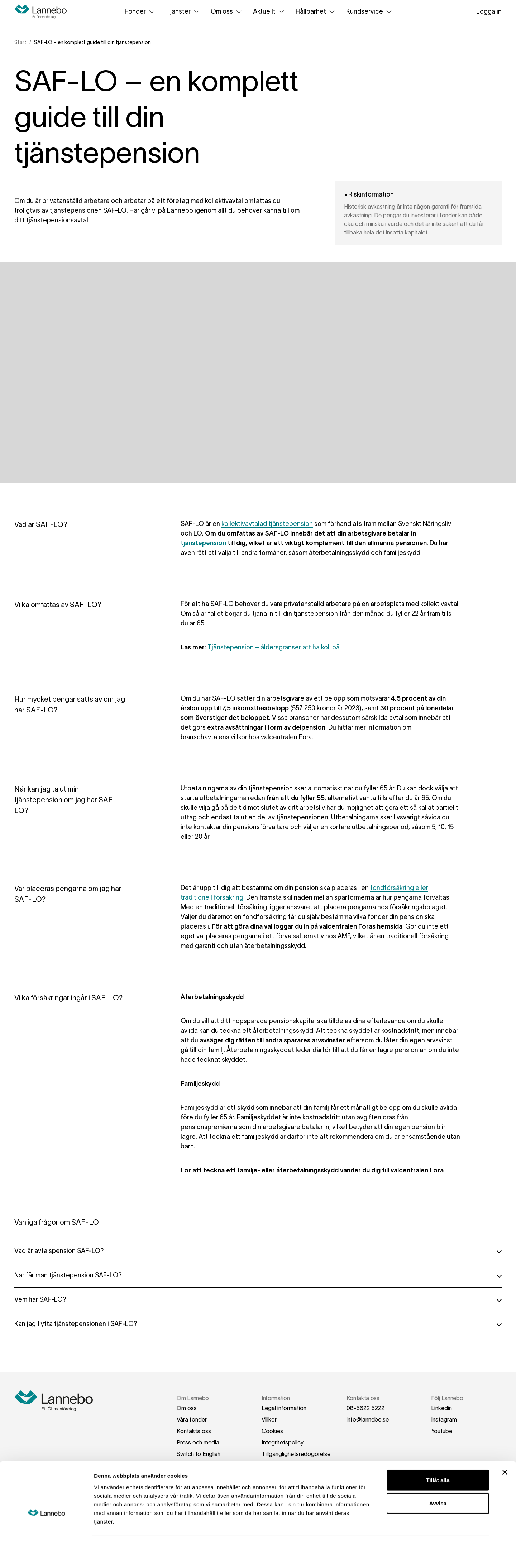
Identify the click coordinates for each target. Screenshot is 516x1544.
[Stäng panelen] (504, 1451)
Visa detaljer (389, 1530)
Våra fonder (192, 1419)
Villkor (269, 1419)
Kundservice (370, 11)
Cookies (272, 1431)
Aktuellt (270, 11)
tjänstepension (203, 543)
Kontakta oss (194, 1431)
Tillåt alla (437, 1459)
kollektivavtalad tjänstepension (267, 523)
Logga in (489, 11)
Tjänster (184, 11)
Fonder (141, 11)
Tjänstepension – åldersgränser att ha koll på (273, 647)
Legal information (284, 1408)
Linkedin (441, 1408)
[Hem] (43, 11)
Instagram (444, 1419)
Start (20, 42)
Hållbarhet (317, 11)
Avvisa (437, 1483)
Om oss (227, 11)
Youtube (441, 1431)
